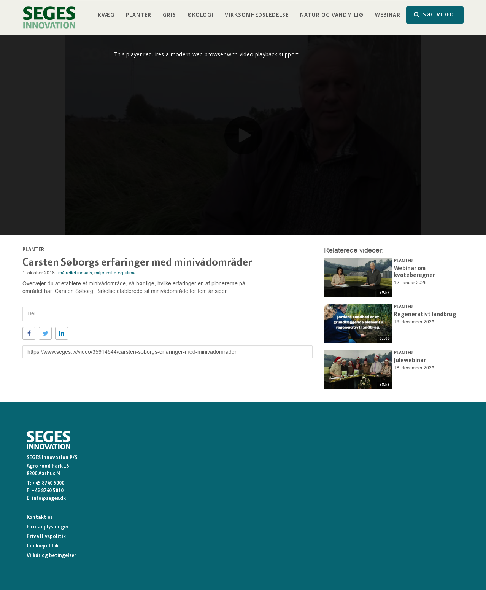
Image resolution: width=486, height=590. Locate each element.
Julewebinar (408, 360)
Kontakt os (40, 517)
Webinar (387, 15)
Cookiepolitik (43, 546)
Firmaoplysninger (48, 527)
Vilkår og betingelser (51, 555)
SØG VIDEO (434, 14)
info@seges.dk (49, 498)
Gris (169, 15)
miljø (99, 273)
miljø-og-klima (121, 273)
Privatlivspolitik (46, 536)
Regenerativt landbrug (421, 314)
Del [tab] (31, 313)
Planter (138, 15)
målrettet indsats (75, 273)
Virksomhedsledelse (257, 15)
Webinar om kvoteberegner (426, 268)
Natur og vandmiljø (332, 15)
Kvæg (106, 15)
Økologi (200, 15)
